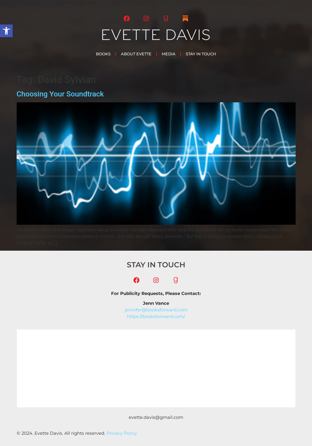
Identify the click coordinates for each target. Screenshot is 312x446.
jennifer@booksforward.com (156, 310)
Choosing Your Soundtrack (60, 94)
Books (103, 54)
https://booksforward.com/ (156, 316)
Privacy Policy (121, 433)
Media (168, 54)
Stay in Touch (201, 54)
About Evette (136, 54)
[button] (6, 30)
